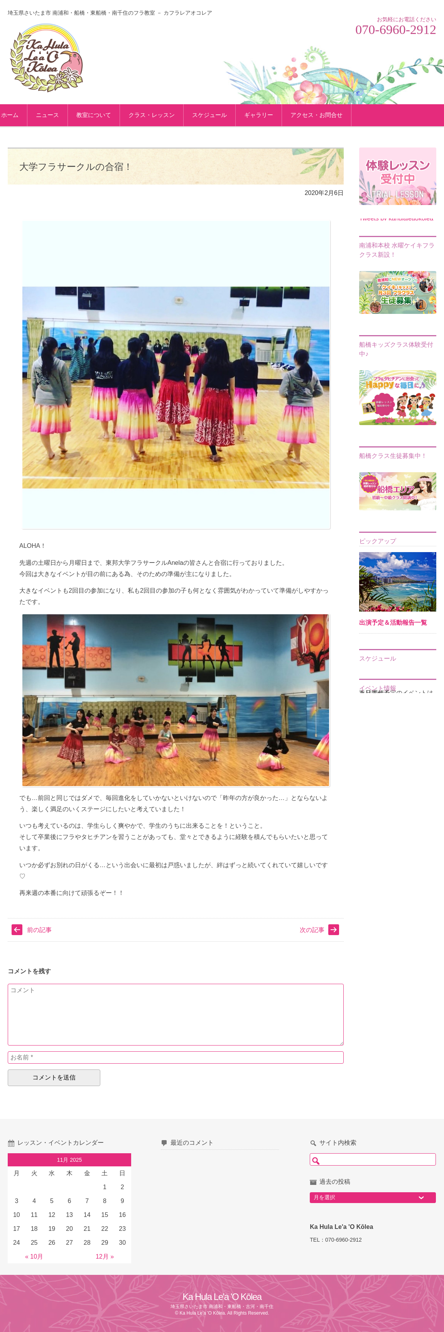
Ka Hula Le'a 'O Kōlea (221, 1296)
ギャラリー (274, 115)
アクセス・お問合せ (332, 115)
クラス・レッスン (167, 115)
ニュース (62, 115)
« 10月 (34, 1256)
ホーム (25, 115)
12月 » (105, 1256)
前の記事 (39, 930)
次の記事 (312, 930)
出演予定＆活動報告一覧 (393, 622)
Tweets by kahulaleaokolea (396, 218)
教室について (109, 115)
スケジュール (225, 115)
